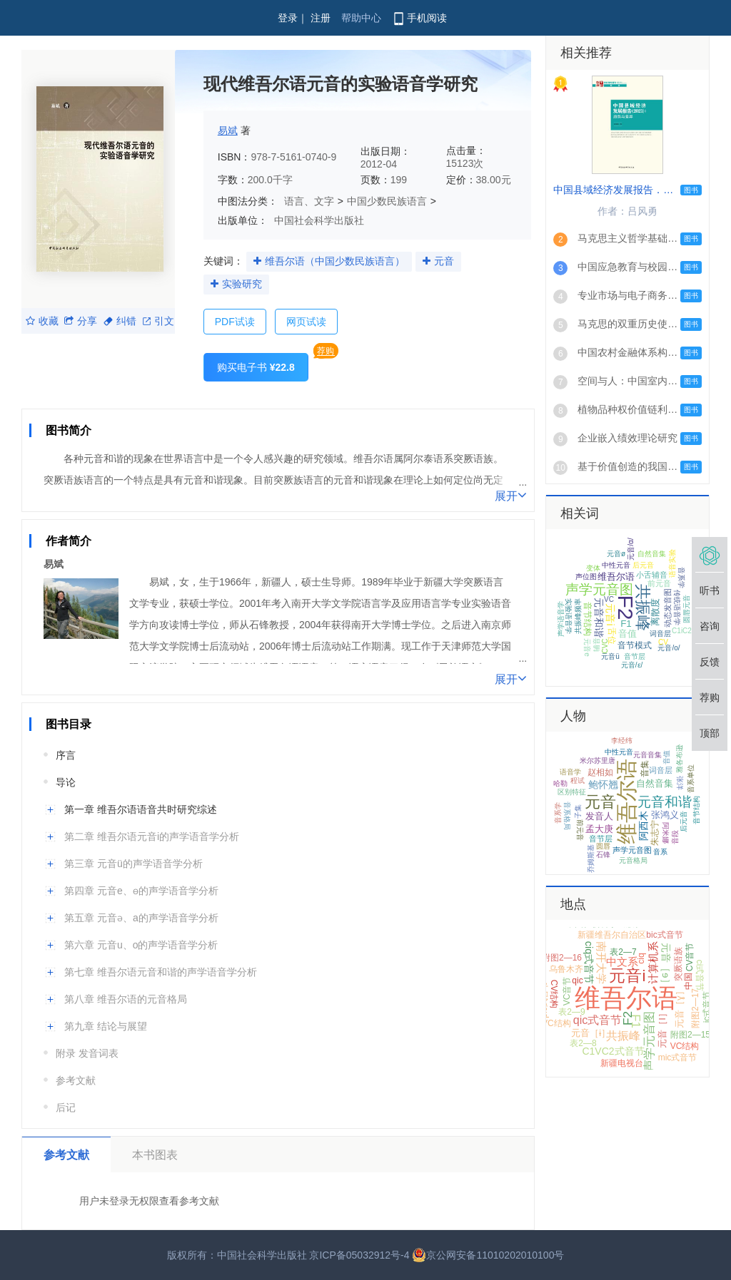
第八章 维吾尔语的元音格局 (125, 999)
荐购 (325, 351)
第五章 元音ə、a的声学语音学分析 (141, 917)
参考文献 (76, 1080)
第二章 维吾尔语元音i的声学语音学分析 (151, 836)
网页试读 (306, 321)
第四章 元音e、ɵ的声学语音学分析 (141, 890)
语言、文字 (309, 201)
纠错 (120, 321)
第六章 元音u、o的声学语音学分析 (141, 945)
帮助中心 (361, 18)
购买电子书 (256, 367)
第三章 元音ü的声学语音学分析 (133, 863)
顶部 (710, 733)
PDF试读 (235, 321)
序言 (66, 755)
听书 (710, 590)
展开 (511, 495)
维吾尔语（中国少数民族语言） (335, 261)
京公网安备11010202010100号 (488, 1255)
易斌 (228, 130)
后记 (66, 1107)
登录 (288, 18)
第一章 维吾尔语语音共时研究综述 (140, 809)
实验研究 (242, 284)
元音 (444, 261)
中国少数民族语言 (387, 201)
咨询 (710, 626)
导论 (66, 782)
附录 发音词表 (87, 1053)
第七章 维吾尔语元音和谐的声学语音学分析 (160, 972)
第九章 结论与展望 (105, 1026)
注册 (321, 18)
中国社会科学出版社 (319, 220)
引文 (158, 321)
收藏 (42, 321)
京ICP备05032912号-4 (359, 1255)
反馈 (710, 661)
